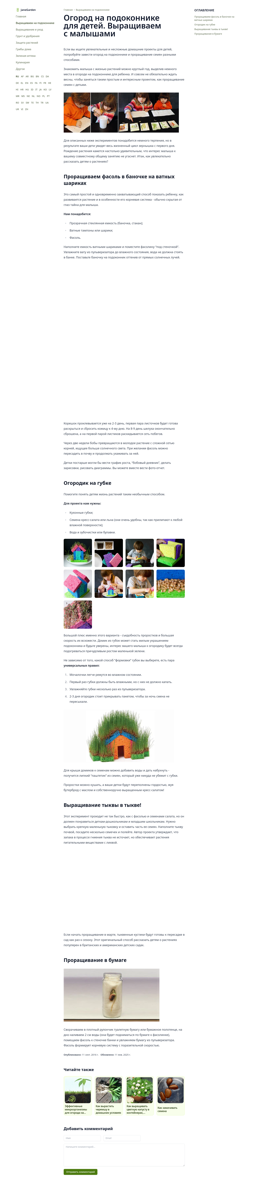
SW (27, 102)
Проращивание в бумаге (208, 33)
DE (17, 82)
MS (23, 96)
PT (48, 96)
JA (40, 89)
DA (47, 76)
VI (22, 109)
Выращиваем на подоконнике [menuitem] (34, 23)
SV (22, 102)
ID (32, 89)
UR (17, 109)
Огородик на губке (204, 24)
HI (17, 89)
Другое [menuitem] (20, 69)
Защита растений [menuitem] (27, 42)
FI (40, 82)
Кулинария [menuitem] (23, 62)
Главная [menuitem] (21, 16)
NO (38, 96)
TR (42, 102)
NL (33, 96)
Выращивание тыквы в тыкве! (211, 29)
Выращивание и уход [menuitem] (29, 29)
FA (36, 82)
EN (26, 82)
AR (27, 76)
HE (49, 82)
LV (50, 89)
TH (37, 102)
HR (21, 89)
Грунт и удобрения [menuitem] (27, 36)
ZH (26, 109)
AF (22, 76)
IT (36, 89)
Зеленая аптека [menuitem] (26, 56)
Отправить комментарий (80, 1171)
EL (22, 82)
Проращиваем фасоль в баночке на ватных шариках (214, 18)
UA (47, 102)
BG (32, 76)
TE (32, 102)
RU (17, 76)
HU (27, 89)
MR (17, 96)
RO (17, 102)
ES (31, 82)
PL (43, 96)
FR (44, 82)
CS (42, 76)
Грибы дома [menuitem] (23, 49)
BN (37, 76)
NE (28, 96)
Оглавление (204, 10)
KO (45, 89)
